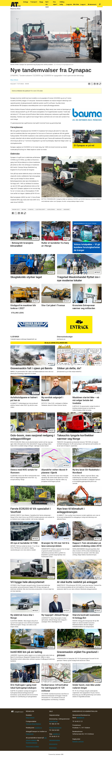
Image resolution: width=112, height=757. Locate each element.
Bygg (41, 2)
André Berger (53, 721)
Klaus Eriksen (30, 717)
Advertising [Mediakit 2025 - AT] (53, 748)
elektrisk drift (40, 209)
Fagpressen (29, 734)
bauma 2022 (16, 209)
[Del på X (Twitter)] (92, 84)
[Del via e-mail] (97, 84)
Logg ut (82, 4)
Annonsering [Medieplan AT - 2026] (53, 744)
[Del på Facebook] (89, 84)
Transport (33, 2)
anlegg (59, 209)
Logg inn (69, 4)
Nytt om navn (47, 4)
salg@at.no (56, 734)
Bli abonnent (92, 4)
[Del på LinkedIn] (94, 84)
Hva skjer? (55, 3)
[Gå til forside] (16, 4)
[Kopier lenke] (100, 84)
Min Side (76, 4)
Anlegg (25, 2)
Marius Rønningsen (55, 728)
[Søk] (100, 4)
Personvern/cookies (32, 746)
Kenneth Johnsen (78, 741)
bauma (24, 209)
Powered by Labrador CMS (56, 754)
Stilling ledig (62, 3)
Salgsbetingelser (54, 740)
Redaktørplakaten (31, 743)
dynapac (31, 209)
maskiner (66, 209)
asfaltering (51, 209)
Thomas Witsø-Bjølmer (33, 724)
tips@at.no (38, 728)
